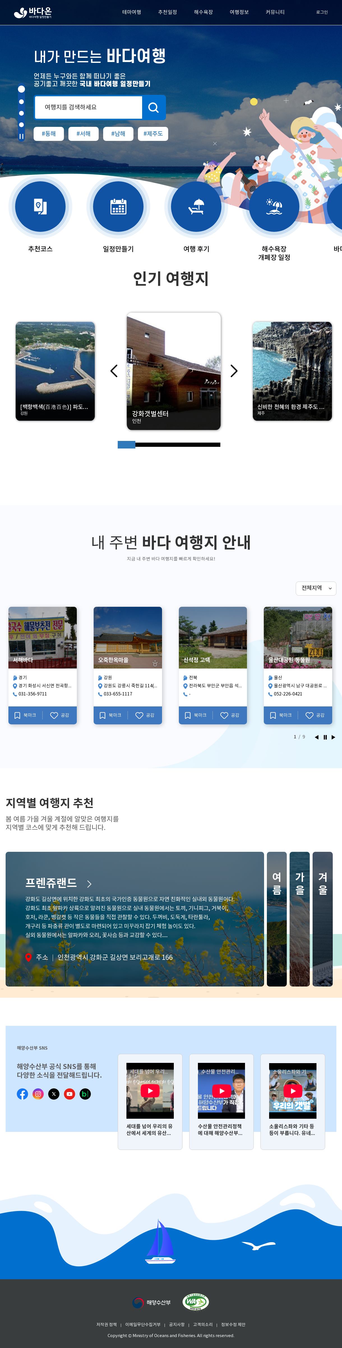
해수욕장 (203, 12)
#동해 (49, 134)
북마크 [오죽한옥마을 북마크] (110, 715)
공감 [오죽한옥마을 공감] (144, 715)
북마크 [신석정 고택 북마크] (196, 715)
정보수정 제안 (233, 1324)
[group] (150, 1102)
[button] (21, 89)
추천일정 (167, 12)
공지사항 (177, 1324)
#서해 (84, 134)
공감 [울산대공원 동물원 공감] (315, 715)
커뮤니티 (275, 12)
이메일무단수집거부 (143, 1324)
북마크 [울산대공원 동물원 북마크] (281, 715)
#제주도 (153, 134)
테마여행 (131, 12)
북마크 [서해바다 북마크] (25, 715)
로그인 (317, 12)
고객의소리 (203, 1324)
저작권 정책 (106, 1324)
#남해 (118, 134)
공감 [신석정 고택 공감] (229, 715)
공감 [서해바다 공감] (59, 715)
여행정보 (239, 12)
